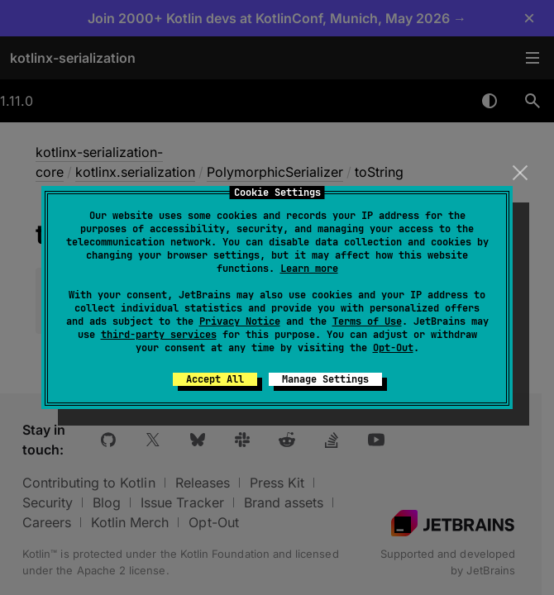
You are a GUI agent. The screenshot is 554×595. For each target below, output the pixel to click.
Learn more (309, 268)
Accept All (215, 379)
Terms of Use (367, 321)
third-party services (159, 334)
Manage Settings (325, 379)
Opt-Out (393, 348)
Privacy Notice (239, 321)
